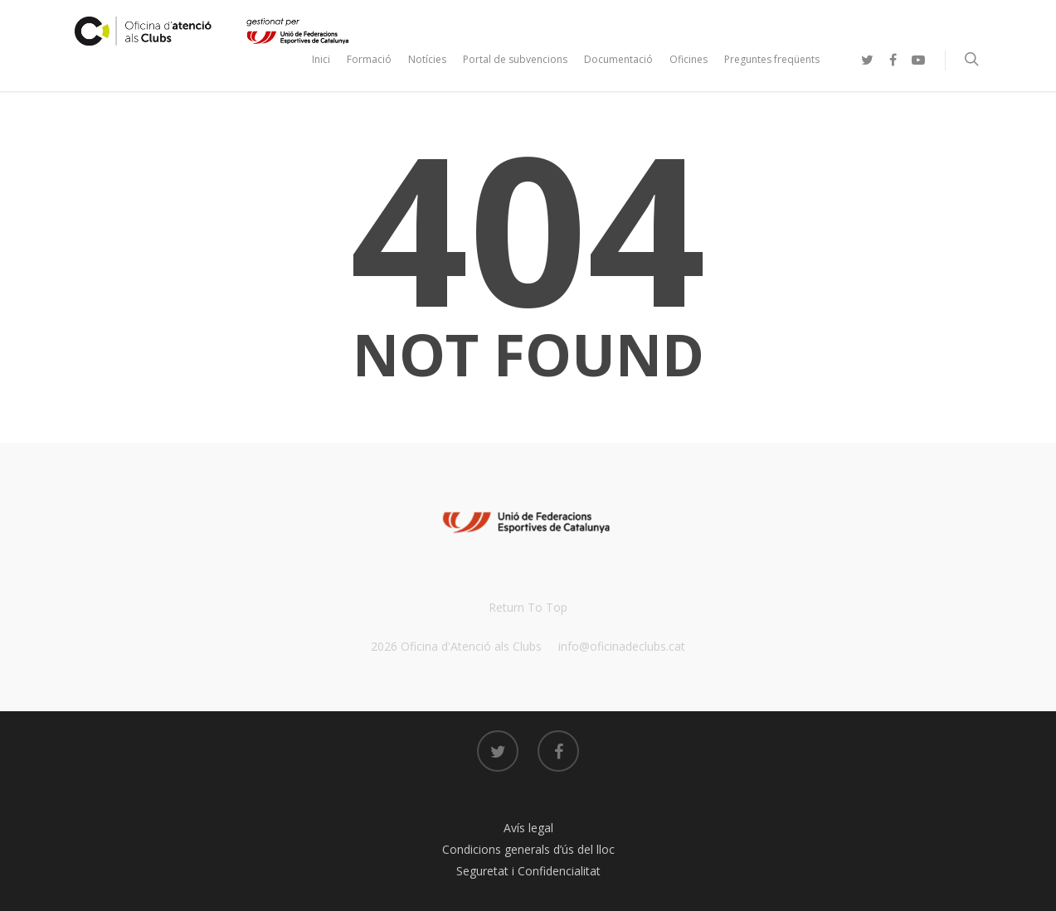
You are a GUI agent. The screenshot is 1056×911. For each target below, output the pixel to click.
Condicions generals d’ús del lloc (528, 849)
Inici (321, 59)
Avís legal (528, 828)
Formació (369, 59)
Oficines (688, 59)
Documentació (618, 59)
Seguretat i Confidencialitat (528, 871)
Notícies (427, 59)
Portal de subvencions (515, 59)
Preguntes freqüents (772, 59)
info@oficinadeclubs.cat (621, 646)
